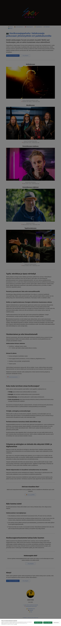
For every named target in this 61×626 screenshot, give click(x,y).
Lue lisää (15, 624)
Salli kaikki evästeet (37, 622)
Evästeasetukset (56, 622)
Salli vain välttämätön (47, 622)
